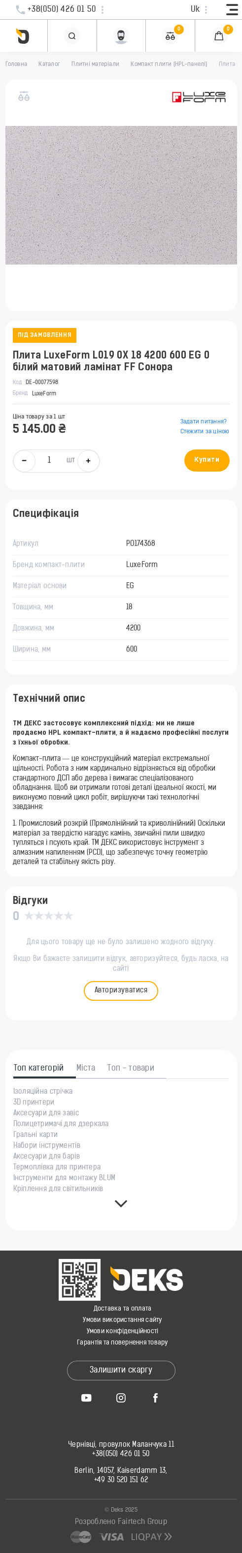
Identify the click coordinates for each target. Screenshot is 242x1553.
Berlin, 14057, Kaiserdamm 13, (120, 1471)
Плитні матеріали (95, 64)
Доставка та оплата (123, 1309)
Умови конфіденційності (123, 1331)
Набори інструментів (46, 1146)
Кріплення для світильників (58, 1189)
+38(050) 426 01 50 (120, 1454)
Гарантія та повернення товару (122, 1343)
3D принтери (34, 1103)
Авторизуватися (121, 990)
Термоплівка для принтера (57, 1168)
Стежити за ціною (205, 432)
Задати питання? (203, 422)
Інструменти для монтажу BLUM (64, 1178)
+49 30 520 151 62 (121, 1480)
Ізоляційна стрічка (43, 1092)
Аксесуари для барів (46, 1157)
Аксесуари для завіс (46, 1113)
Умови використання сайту (122, 1320)
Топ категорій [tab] (39, 1069)
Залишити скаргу (121, 1370)
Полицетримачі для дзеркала (61, 1124)
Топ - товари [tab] (130, 1069)
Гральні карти (35, 1135)
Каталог (49, 64)
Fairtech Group (142, 1522)
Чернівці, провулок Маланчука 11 (121, 1445)
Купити (206, 460)
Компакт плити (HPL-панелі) (169, 64)
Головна (16, 64)
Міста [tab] (86, 1069)
